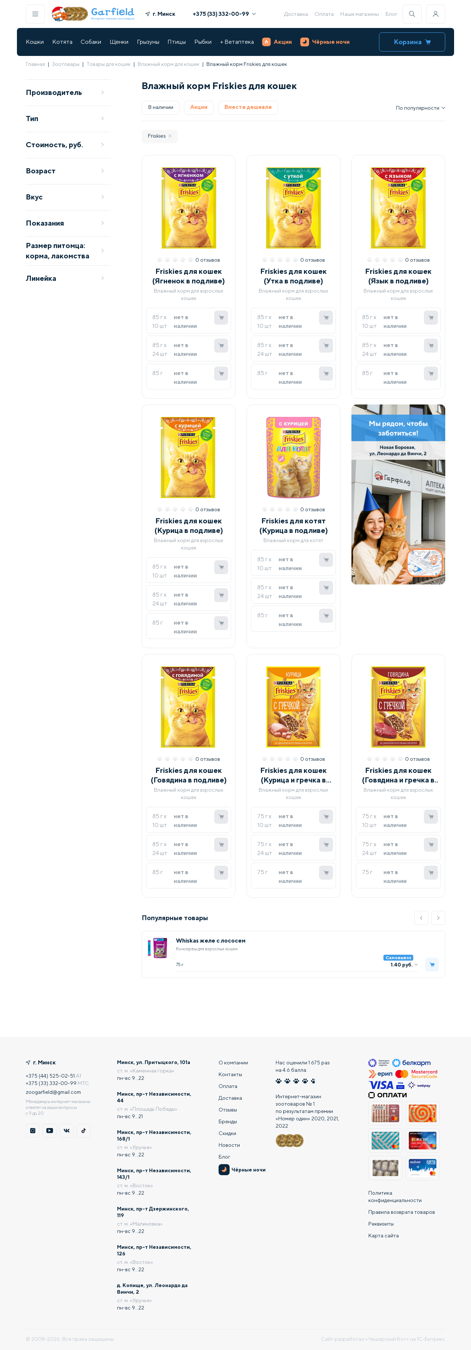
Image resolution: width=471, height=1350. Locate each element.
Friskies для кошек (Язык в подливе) (398, 276)
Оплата (324, 14)
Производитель (65, 92)
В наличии (160, 107)
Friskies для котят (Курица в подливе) (293, 525)
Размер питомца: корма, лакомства (65, 250)
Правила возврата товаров (401, 1212)
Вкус (65, 196)
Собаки (91, 41)
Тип (65, 118)
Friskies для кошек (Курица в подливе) (189, 525)
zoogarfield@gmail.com (53, 1092)
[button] (421, 918)
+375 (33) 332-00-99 (224, 14)
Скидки (227, 1133)
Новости (229, 1145)
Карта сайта (383, 1235)
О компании (233, 1062)
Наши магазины (359, 14)
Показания (65, 223)
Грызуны (148, 41)
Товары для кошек (108, 64)
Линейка (65, 278)
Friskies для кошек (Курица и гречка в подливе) (293, 775)
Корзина (412, 42)
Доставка (296, 14)
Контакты (230, 1074)
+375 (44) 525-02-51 (50, 1076)
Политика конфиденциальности (395, 1196)
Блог (391, 14)
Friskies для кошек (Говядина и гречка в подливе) (398, 775)
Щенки (119, 41)
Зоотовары (65, 64)
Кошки (35, 41)
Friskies (160, 135)
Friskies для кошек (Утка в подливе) (293, 276)
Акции (277, 42)
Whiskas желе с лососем (210, 940)
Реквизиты (381, 1224)
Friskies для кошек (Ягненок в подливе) (188, 276)
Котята (62, 41)
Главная (35, 64)
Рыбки (203, 41)
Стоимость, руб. (65, 144)
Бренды (228, 1121)
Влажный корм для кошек (168, 64)
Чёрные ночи (325, 42)
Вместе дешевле (248, 107)
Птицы (176, 41)
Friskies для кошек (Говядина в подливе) (189, 775)
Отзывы (228, 1110)
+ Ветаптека (237, 41)
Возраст (65, 170)
